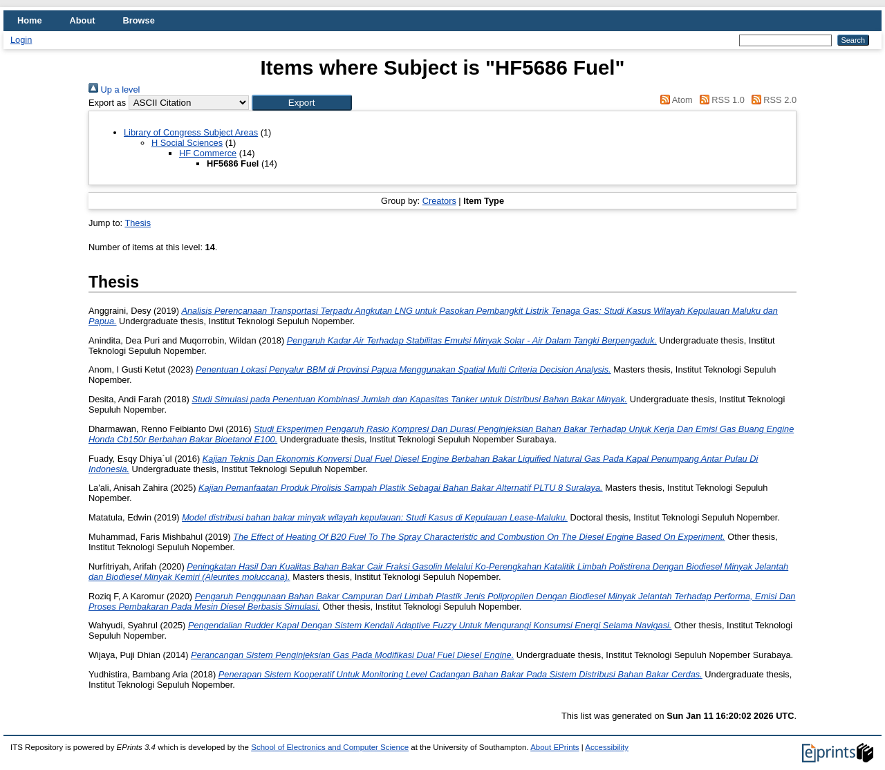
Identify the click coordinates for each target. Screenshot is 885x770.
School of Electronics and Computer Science (330, 747)
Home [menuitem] (29, 20)
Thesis (137, 223)
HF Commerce (207, 153)
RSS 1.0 (720, 100)
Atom (674, 100)
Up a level (114, 89)
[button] (302, 103)
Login (21, 40)
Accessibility (606, 747)
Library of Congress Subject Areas (191, 132)
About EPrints (554, 747)
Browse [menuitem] (139, 20)
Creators (439, 201)
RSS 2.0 (771, 100)
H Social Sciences (187, 143)
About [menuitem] (82, 20)
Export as (107, 102)
